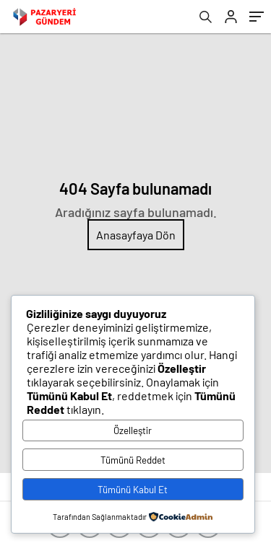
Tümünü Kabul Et (133, 489)
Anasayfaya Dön (136, 235)
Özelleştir (132, 430)
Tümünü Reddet (132, 460)
